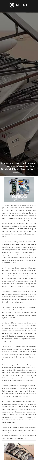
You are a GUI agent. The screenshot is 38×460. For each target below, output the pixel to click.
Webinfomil (16, 285)
